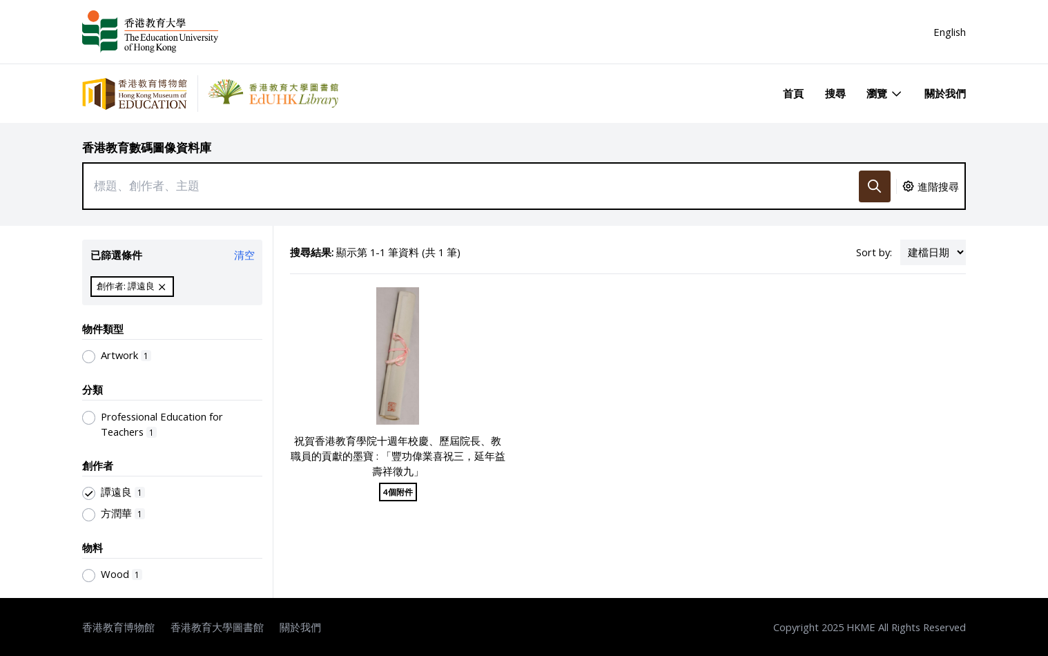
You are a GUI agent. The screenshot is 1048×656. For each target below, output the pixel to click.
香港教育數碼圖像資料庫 (146, 147)
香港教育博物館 (118, 627)
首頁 (793, 93)
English (949, 32)
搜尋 (835, 93)
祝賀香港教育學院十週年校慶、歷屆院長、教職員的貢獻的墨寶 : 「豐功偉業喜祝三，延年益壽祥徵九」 (398, 456)
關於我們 (945, 93)
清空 (244, 255)
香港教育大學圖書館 (217, 627)
